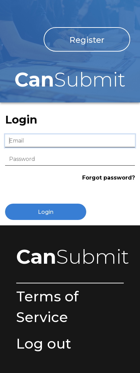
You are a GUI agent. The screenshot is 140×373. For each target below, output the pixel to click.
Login (45, 212)
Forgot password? (108, 177)
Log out (43, 343)
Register (86, 40)
